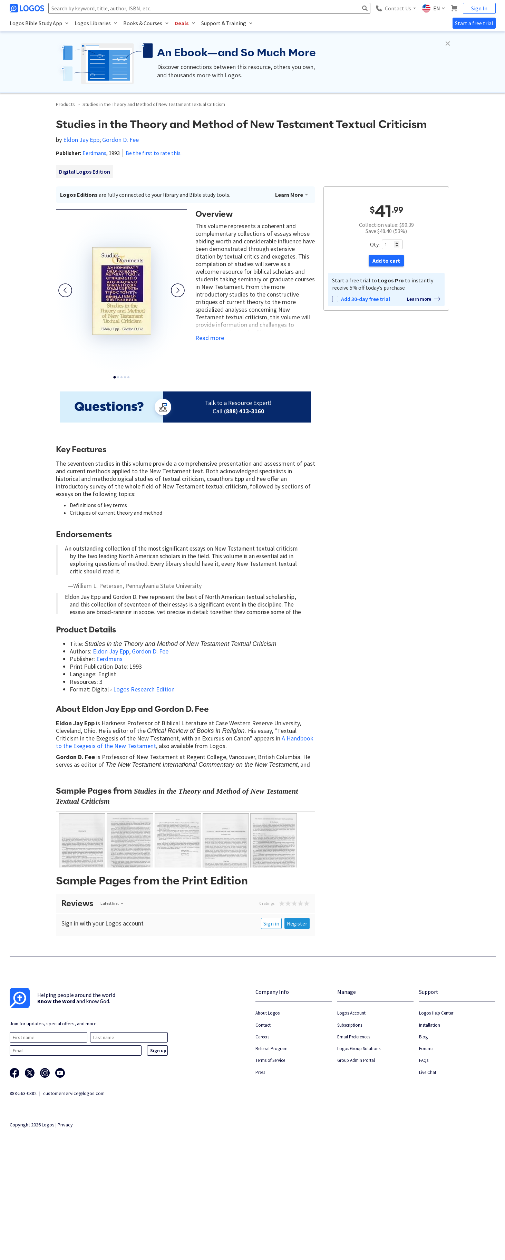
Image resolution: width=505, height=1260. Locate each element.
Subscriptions (349, 1122)
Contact (263, 1122)
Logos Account (351, 1111)
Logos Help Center (436, 1111)
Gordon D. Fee (120, 140)
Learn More (292, 194)
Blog (423, 1134)
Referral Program (271, 1146)
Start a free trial (474, 23)
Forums (426, 1146)
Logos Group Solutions (358, 1146)
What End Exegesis (144, 843)
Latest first (112, 1001)
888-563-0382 (23, 1191)
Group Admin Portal (356, 1158)
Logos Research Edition (144, 734)
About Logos (267, 1111)
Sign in (271, 1021)
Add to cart (386, 260)
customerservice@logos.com (74, 1191)
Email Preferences (353, 1134)
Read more (209, 338)
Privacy (65, 1222)
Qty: (375, 244)
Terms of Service (270, 1158)
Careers (262, 1134)
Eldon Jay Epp (81, 140)
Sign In (479, 8)
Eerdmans (94, 152)
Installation (429, 1122)
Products (65, 104)
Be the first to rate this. (154, 152)
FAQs (423, 1158)
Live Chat (427, 1170)
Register (297, 1021)
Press (260, 1170)
